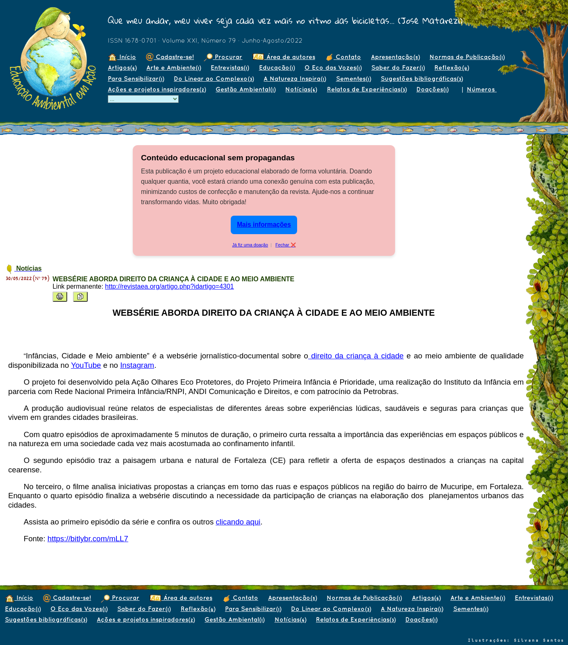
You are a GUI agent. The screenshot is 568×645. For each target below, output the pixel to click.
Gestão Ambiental (245, 89)
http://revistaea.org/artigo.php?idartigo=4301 (169, 286)
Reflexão (451, 67)
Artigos (122, 67)
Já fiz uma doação (250, 244)
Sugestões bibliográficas (422, 78)
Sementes (353, 78)
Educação (277, 67)
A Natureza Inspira (295, 78)
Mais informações (264, 224)
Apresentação (395, 56)
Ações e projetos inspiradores (157, 89)
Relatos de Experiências (367, 89)
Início (122, 56)
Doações (432, 89)
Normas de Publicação (466, 56)
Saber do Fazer (398, 67)
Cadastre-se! (170, 56)
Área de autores (283, 56)
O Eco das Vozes (332, 67)
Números (482, 89)
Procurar (223, 56)
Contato (343, 56)
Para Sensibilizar (136, 78)
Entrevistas (230, 67)
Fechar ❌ (285, 244)
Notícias (301, 89)
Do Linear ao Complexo (214, 78)
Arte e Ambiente (173, 67)
